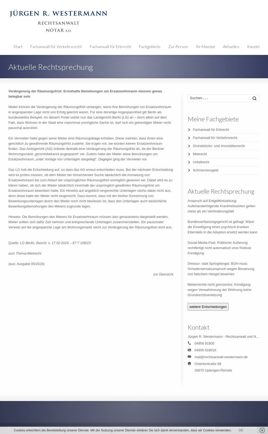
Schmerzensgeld (205, 170)
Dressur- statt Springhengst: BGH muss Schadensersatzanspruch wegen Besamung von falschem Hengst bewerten (221, 269)
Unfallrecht (201, 162)
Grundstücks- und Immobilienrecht (219, 146)
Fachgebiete (149, 46)
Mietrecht (200, 154)
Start (18, 46)
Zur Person (178, 46)
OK (241, 430)
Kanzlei (253, 46)
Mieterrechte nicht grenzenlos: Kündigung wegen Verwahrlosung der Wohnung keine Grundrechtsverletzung (220, 290)
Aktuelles (231, 46)
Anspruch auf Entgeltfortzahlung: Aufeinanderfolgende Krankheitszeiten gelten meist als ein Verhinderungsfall (221, 206)
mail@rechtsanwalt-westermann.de (221, 357)
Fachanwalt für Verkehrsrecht (56, 46)
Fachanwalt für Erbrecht (110, 46)
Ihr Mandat (205, 46)
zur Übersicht (163, 274)
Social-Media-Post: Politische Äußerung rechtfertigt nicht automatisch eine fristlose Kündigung (219, 248)
